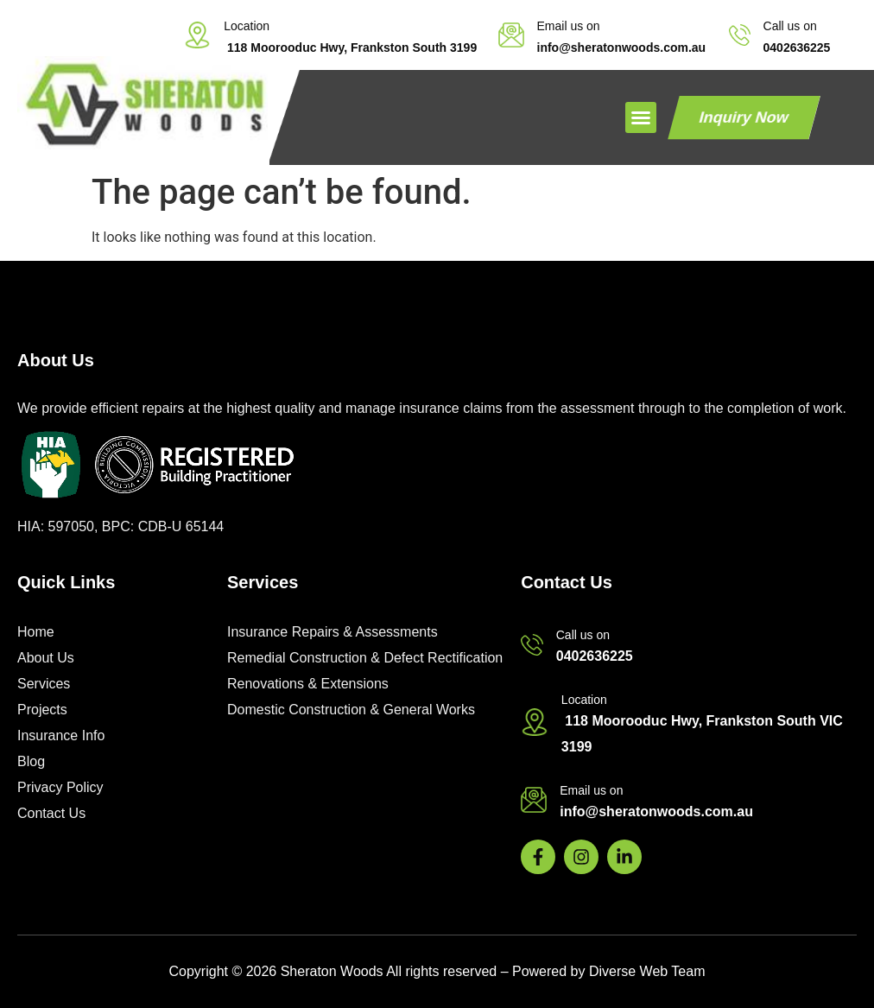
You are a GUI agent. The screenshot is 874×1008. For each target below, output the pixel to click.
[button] (640, 117)
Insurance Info (60, 735)
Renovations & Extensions (308, 683)
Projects (42, 709)
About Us (45, 657)
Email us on (568, 26)
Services (43, 683)
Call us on (790, 26)
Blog (31, 761)
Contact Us (51, 813)
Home (35, 631)
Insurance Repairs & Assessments (332, 631)
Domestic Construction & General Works (351, 709)
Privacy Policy (60, 787)
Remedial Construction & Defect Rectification (365, 657)
